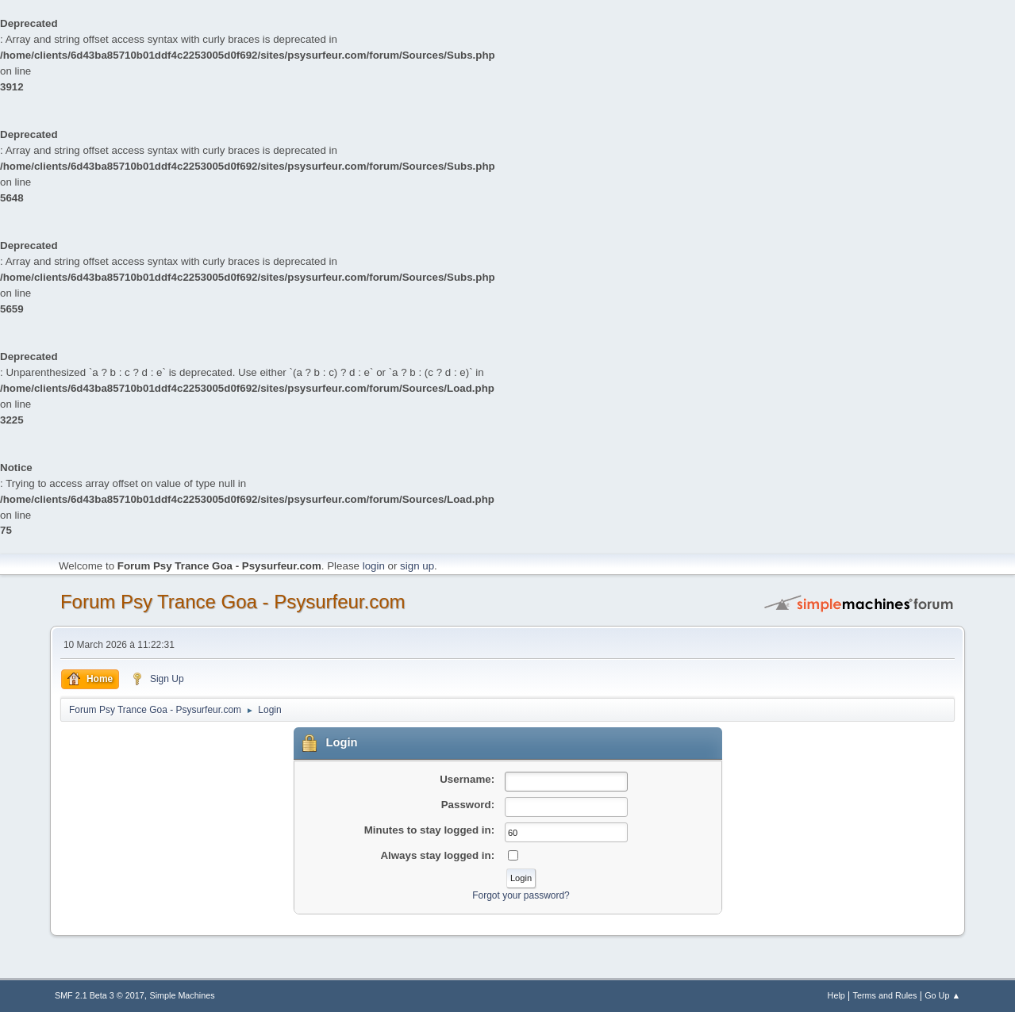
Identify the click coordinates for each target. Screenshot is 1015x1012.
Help (836, 995)
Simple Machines (181, 995)
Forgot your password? (521, 895)
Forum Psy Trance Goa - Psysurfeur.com (233, 601)
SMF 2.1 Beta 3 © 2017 (99, 995)
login (374, 566)
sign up (417, 566)
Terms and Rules (885, 995)
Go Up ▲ (942, 995)
